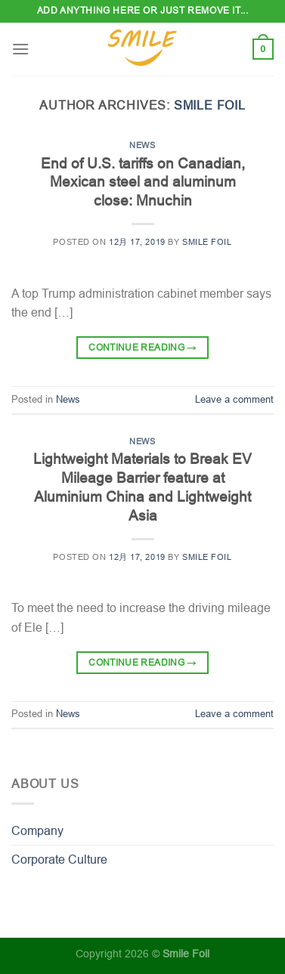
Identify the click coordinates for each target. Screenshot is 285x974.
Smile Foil (210, 105)
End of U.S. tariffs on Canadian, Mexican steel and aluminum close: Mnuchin (143, 182)
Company (37, 830)
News (142, 145)
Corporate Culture (59, 859)
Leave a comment (234, 399)
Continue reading (142, 348)
